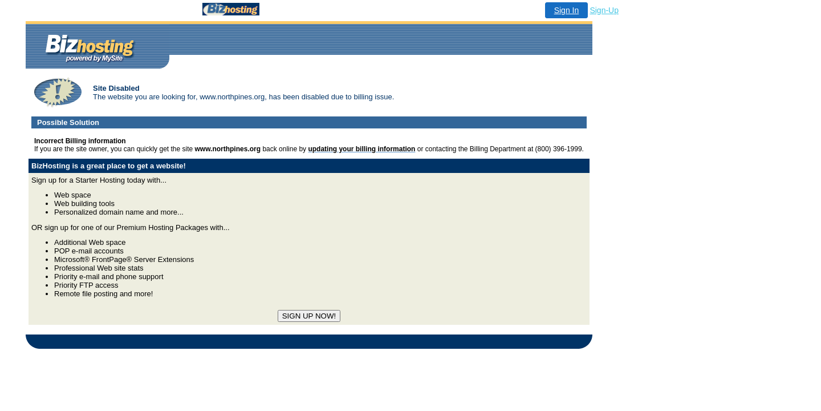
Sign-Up (604, 10)
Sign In (566, 10)
